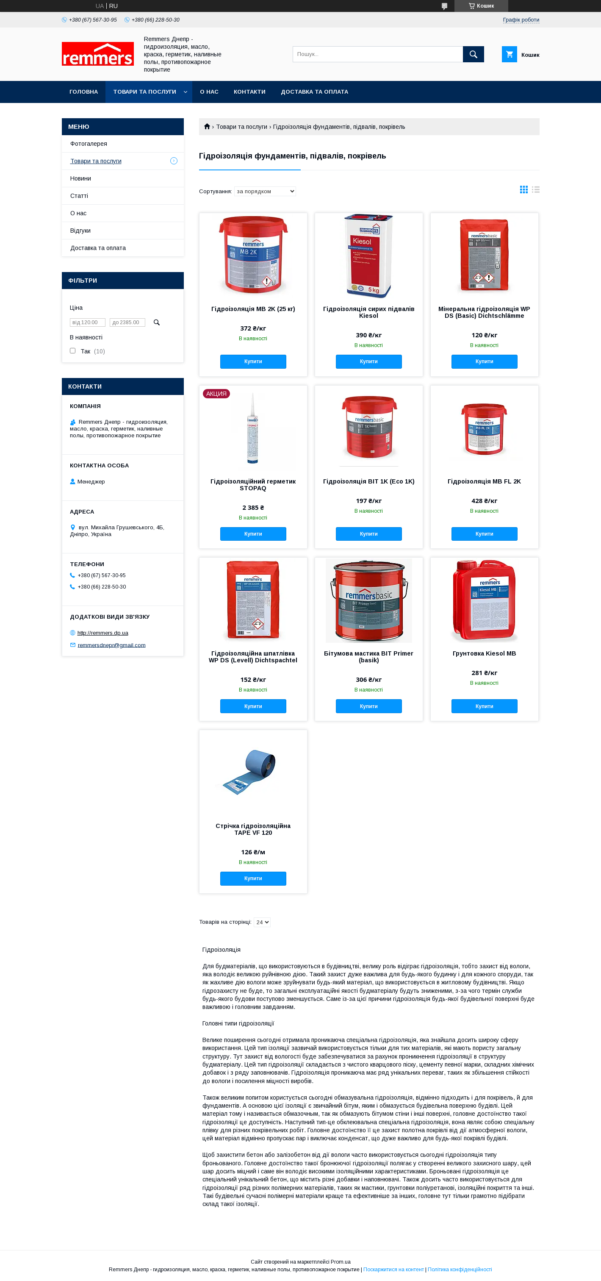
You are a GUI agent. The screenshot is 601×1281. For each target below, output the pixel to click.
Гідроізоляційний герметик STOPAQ (253, 485)
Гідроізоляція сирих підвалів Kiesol (369, 312)
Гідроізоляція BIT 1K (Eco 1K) (369, 481)
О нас (209, 92)
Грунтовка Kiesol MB (484, 653)
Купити (253, 361)
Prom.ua (341, 1262)
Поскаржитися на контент (393, 1270)
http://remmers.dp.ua (103, 633)
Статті (79, 195)
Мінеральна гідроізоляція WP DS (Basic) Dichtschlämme (484, 312)
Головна (83, 92)
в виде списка (536, 191)
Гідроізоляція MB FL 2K (484, 481)
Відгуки (80, 230)
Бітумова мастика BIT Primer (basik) (368, 657)
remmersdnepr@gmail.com (112, 645)
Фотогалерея (88, 143)
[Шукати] (473, 54)
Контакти (250, 92)
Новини (80, 178)
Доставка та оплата (314, 92)
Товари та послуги (144, 92)
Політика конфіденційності (460, 1270)
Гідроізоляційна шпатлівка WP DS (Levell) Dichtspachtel (253, 657)
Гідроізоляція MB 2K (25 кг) (253, 309)
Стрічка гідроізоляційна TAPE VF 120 (253, 829)
